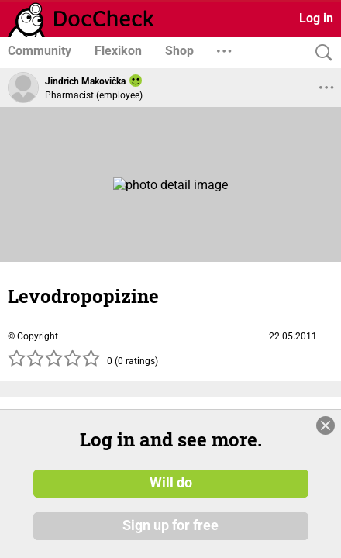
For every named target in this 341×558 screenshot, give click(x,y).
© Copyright (33, 336)
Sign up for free (170, 526)
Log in (316, 18)
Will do (171, 483)
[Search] (320, 53)
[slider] (54, 363)
